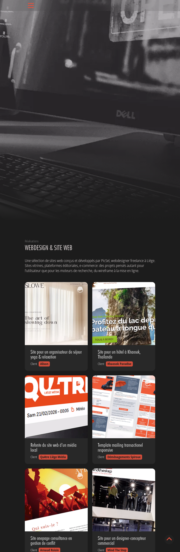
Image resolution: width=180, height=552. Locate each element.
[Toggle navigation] (31, 5)
